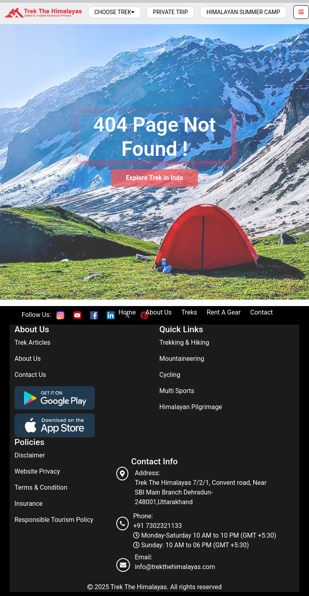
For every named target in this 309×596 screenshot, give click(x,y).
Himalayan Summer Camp (243, 12)
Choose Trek (115, 12)
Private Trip (170, 12)
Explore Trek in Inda (154, 178)
